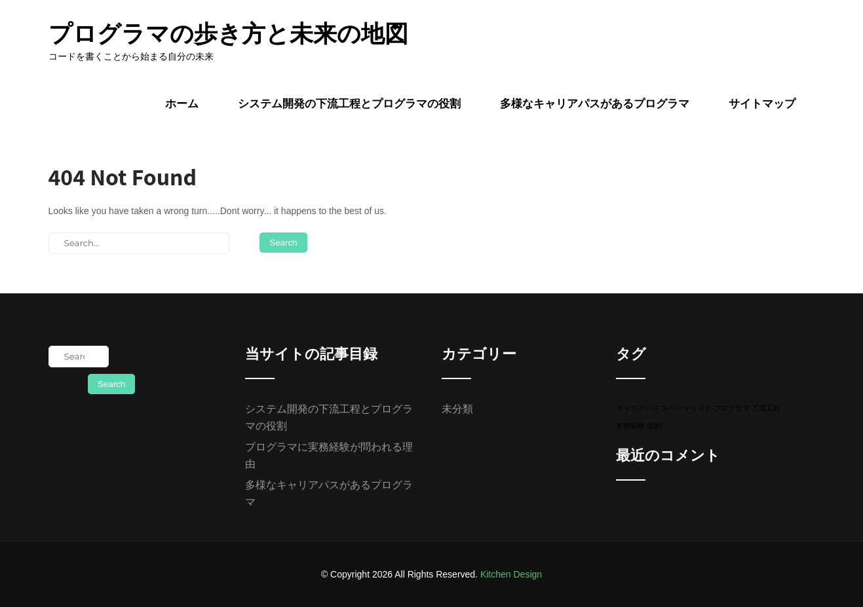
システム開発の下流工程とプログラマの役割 (349, 103)
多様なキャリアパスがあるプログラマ (594, 103)
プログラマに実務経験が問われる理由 (329, 455)
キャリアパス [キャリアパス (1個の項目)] (637, 408)
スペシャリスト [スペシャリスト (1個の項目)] (686, 408)
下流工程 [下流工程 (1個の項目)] (766, 408)
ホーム (182, 103)
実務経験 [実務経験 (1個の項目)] (630, 425)
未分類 (457, 409)
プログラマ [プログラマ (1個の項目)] (732, 408)
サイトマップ (762, 103)
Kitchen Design (511, 574)
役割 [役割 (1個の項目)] (654, 425)
